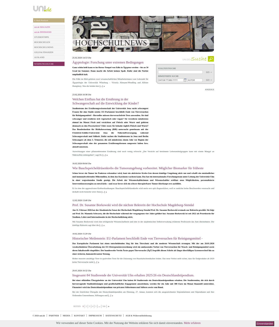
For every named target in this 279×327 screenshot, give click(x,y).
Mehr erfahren (192, 322)
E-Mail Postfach (41, 20)
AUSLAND (39, 57)
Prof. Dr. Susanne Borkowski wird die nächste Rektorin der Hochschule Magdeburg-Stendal (133, 205)
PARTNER (54, 315)
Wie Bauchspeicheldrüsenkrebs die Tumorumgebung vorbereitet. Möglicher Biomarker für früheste (138, 168)
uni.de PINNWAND (43, 32)
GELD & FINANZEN (43, 52)
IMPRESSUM (95, 315)
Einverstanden (265, 323)
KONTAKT (79, 315)
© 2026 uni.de (39, 315)
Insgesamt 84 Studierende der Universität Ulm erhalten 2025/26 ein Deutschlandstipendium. (133, 275)
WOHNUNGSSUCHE (44, 64)
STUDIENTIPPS (41, 37)
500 (104, 306)
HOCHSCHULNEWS (43, 47)
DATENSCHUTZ (114, 315)
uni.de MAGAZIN (42, 27)
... (185, 80)
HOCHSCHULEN (42, 42)
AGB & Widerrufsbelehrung (139, 315)
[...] (101, 86)
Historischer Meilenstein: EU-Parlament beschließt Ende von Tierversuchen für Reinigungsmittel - (137, 238)
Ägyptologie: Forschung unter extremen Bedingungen (108, 62)
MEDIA (66, 315)
